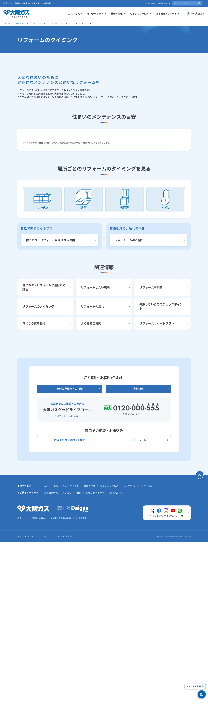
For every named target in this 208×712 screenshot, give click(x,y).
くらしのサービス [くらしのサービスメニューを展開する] (140, 13)
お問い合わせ (164, 3)
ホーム (7, 23)
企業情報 (47, 3)
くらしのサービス (21, 23)
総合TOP (7, 3)
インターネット (71, 656)
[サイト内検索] (187, 3)
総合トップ (22, 688)
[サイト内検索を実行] (199, 3)
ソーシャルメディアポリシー (65, 706)
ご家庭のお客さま (39, 688)
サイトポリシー (44, 706)
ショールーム (150, 3)
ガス (46, 656)
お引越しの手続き (72, 663)
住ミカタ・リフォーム (41, 23)
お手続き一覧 (51, 663)
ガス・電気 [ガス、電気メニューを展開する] (75, 13)
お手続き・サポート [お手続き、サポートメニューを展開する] (168, 13)
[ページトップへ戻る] (200, 645)
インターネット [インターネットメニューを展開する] (96, 13)
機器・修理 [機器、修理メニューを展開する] (118, 13)
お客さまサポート (95, 663)
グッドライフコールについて (66, 586)
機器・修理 (89, 656)
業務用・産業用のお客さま (27, 3)
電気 (55, 656)
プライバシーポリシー (26, 706)
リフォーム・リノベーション (138, 656)
